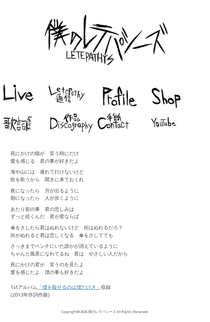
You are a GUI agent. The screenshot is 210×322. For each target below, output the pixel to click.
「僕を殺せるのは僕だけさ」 (69, 287)
